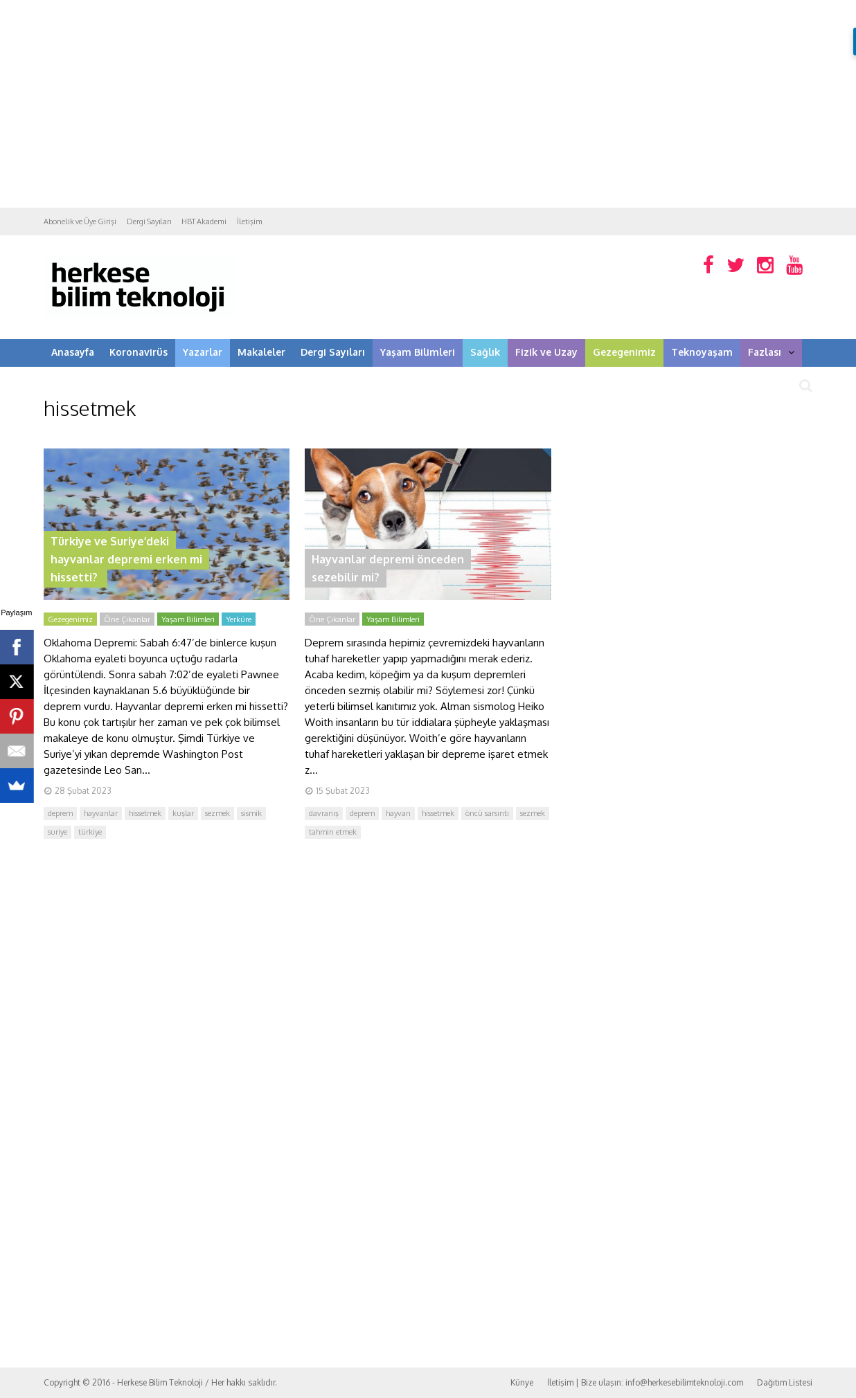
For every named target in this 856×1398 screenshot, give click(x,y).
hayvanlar (101, 813)
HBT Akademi (203, 221)
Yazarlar (202, 352)
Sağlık (485, 352)
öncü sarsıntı (487, 813)
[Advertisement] (428, 104)
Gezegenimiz (624, 352)
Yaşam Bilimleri (417, 352)
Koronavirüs (138, 352)
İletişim (249, 221)
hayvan (398, 813)
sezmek (217, 813)
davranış (324, 813)
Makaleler (261, 352)
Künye (521, 1382)
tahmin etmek (333, 832)
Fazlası (771, 352)
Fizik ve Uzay (546, 352)
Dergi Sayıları (149, 221)
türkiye (90, 832)
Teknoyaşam (702, 352)
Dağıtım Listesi (784, 1382)
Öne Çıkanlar (127, 619)
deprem (60, 813)
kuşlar (183, 813)
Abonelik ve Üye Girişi (80, 221)
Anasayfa (72, 352)
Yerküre (238, 619)
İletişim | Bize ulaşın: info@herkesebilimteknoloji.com (645, 1382)
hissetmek (145, 813)
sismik (251, 813)
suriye (57, 832)
